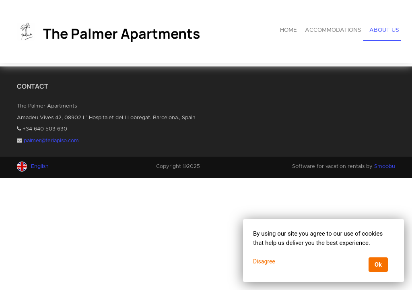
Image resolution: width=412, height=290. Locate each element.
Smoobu (384, 166)
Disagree (264, 261)
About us (384, 30)
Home (288, 30)
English (40, 166)
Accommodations (333, 30)
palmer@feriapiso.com (51, 140)
